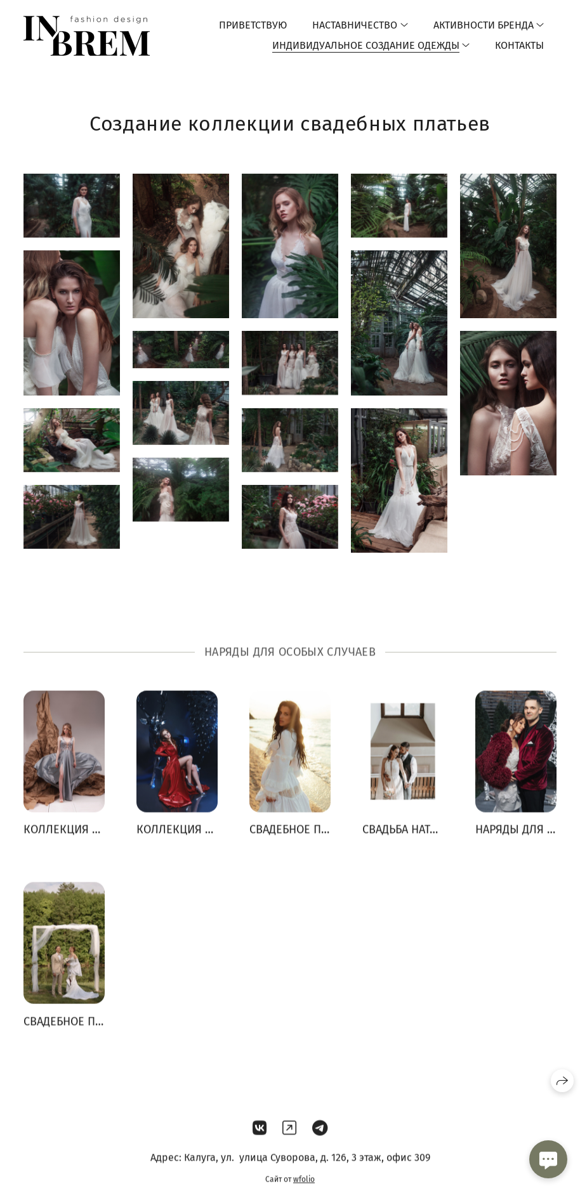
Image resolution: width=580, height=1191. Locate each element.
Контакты (519, 45)
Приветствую (253, 25)
